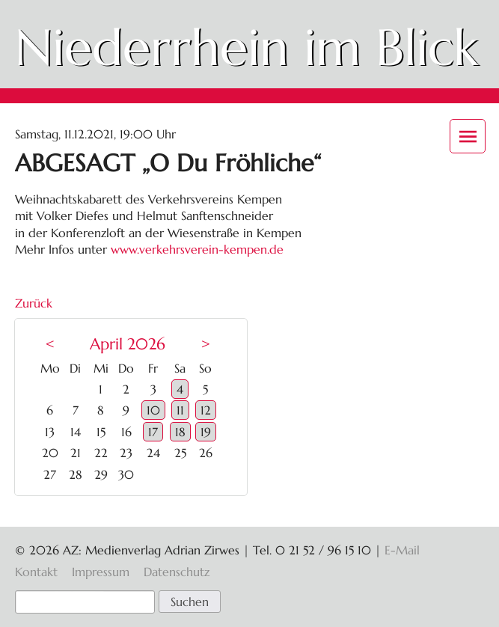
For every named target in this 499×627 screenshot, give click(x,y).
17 (153, 431)
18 (180, 431)
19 (205, 431)
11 (180, 410)
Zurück (33, 303)
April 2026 (127, 344)
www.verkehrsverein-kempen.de (197, 249)
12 (205, 410)
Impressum (100, 571)
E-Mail (402, 549)
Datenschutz (176, 571)
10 (153, 410)
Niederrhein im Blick (246, 47)
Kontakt (36, 571)
